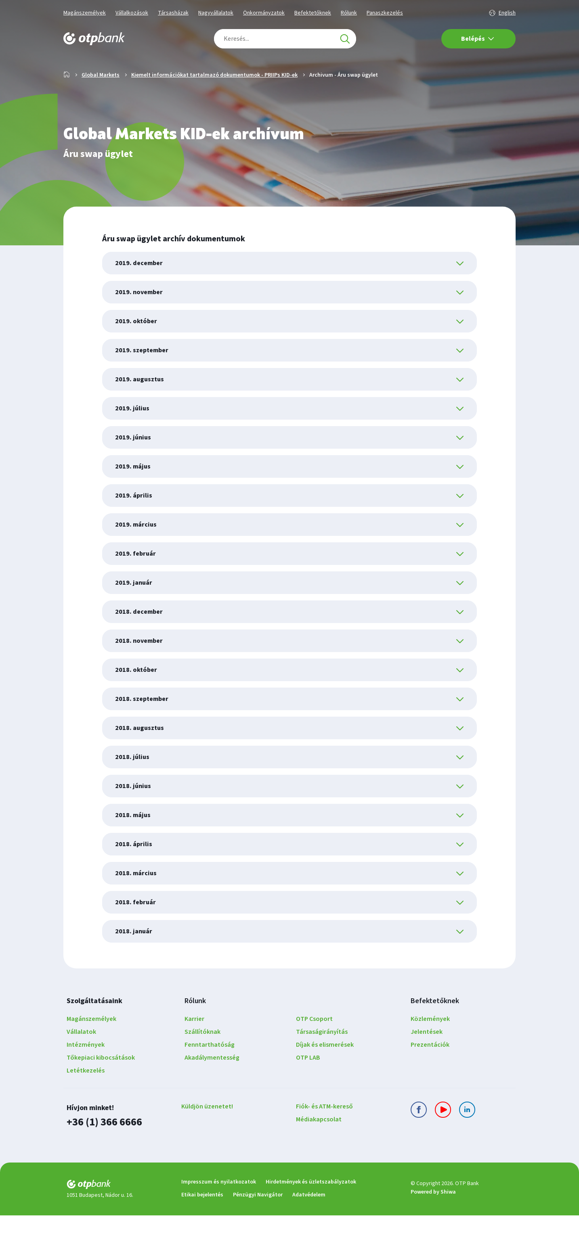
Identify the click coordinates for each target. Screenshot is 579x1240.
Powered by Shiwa (433, 1217)
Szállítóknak (202, 1057)
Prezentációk (430, 1070)
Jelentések (427, 1057)
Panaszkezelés (385, 13)
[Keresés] (345, 38)
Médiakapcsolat (319, 1145)
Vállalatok (81, 1057)
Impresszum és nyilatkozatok (218, 1206)
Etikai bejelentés (202, 1219)
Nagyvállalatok (215, 13)
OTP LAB (308, 1083)
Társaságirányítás (322, 1057)
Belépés (477, 38)
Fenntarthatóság (210, 1070)
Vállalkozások (131, 13)
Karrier (194, 1044)
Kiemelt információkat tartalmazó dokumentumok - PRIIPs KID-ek (214, 101)
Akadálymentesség (212, 1083)
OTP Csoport (314, 1044)
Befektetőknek (312, 13)
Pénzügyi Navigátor (258, 1219)
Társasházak (173, 13)
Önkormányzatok (264, 13)
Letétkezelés (86, 1096)
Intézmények (86, 1070)
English (507, 13)
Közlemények (430, 1044)
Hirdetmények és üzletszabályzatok (311, 1206)
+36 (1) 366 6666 (102, 1147)
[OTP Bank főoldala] (94, 38)
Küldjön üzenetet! (207, 1132)
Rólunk (349, 13)
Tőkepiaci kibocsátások (101, 1083)
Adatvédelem (308, 1219)
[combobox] (285, 38)
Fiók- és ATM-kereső (324, 1132)
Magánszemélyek (84, 13)
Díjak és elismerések (325, 1070)
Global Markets (101, 101)
